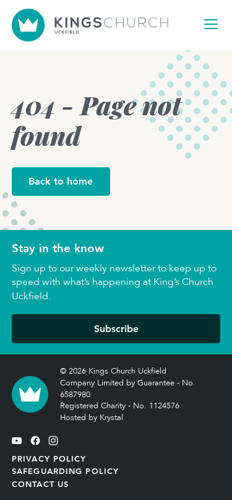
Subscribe (116, 329)
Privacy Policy (49, 458)
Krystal (111, 418)
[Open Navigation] (211, 24)
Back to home (60, 181)
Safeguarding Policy (65, 471)
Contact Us (40, 484)
